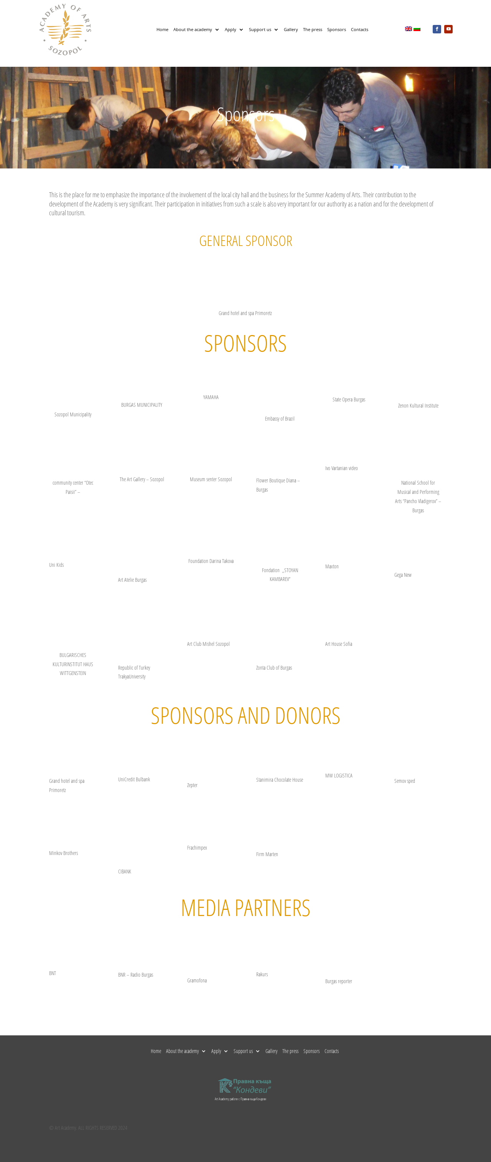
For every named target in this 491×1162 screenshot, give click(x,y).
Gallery (291, 29)
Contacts (359, 29)
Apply (230, 29)
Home (162, 29)
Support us (260, 29)
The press (312, 29)
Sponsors (336, 29)
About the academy (192, 29)
